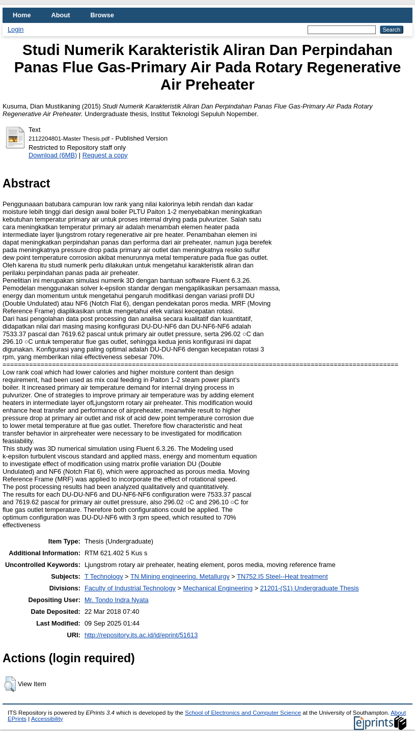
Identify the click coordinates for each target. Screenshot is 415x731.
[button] (10, 684)
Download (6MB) (53, 155)
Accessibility (47, 719)
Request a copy (105, 155)
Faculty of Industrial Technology (130, 588)
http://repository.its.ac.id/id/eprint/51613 (141, 635)
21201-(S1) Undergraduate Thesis (309, 588)
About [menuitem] (60, 15)
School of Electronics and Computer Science (243, 713)
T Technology (104, 576)
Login (15, 29)
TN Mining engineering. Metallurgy (180, 576)
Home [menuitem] (22, 15)
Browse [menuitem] (102, 15)
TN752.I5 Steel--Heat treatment (282, 576)
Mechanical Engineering (218, 588)
